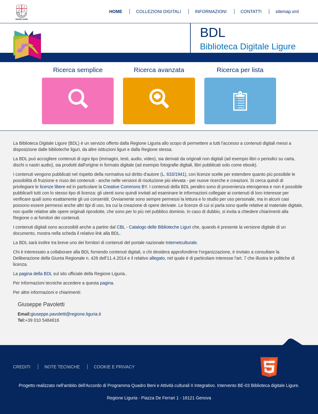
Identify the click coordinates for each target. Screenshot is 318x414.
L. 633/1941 (173, 174)
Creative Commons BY (125, 186)
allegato (157, 258)
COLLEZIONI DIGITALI (158, 11)
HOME (115, 11)
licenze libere (52, 186)
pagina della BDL (35, 273)
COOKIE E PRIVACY (114, 366)
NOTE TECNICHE (62, 366)
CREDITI (21, 366)
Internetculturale (181, 242)
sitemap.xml (287, 11)
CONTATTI (251, 11)
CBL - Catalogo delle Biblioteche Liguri (154, 227)
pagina (106, 282)
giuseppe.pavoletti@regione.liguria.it (66, 314)
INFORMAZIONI (211, 11)
